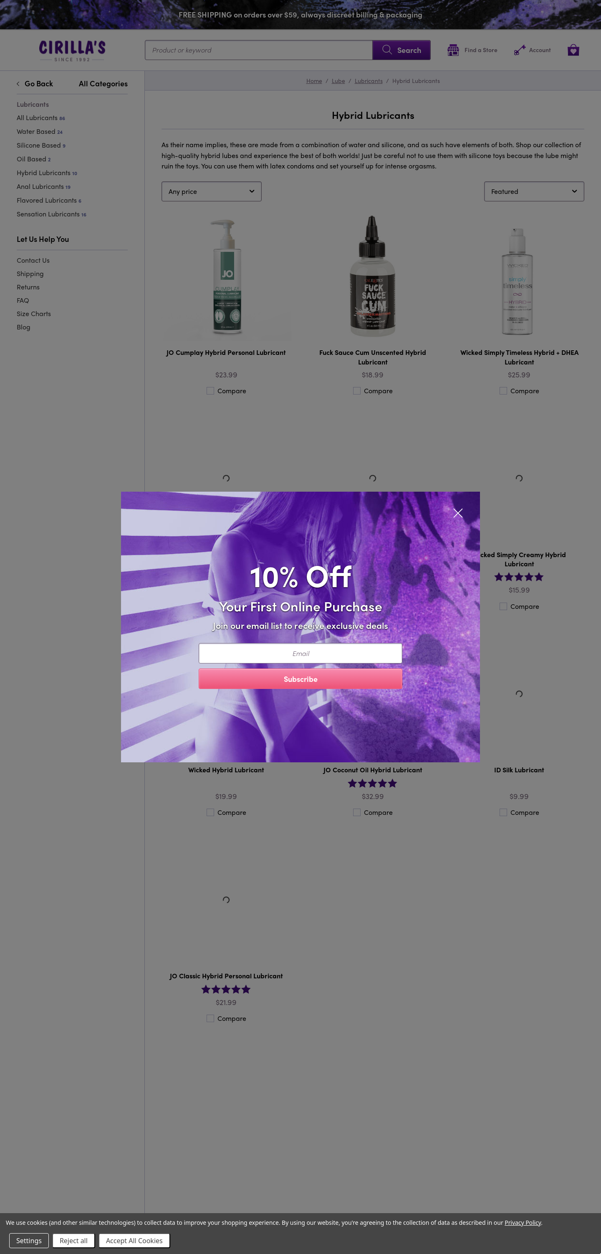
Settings (29, 1240)
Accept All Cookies (134, 1240)
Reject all (74, 1240)
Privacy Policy (523, 1222)
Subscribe (301, 678)
